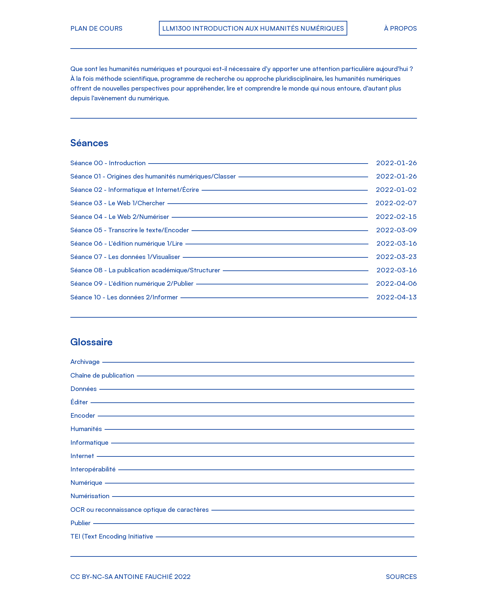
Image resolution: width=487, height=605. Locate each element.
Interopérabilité (93, 469)
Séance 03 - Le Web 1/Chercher (117, 203)
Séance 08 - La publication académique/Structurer (145, 270)
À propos (400, 28)
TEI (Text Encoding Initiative (111, 536)
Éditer (79, 402)
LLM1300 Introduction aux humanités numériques (253, 28)
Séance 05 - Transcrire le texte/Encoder (129, 230)
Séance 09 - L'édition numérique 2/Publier (131, 283)
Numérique (86, 482)
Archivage (85, 361)
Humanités (86, 429)
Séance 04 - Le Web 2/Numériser (119, 216)
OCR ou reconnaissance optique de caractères (139, 509)
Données (83, 388)
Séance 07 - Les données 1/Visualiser (125, 256)
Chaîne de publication (102, 375)
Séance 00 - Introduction (108, 163)
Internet (82, 456)
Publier (80, 523)
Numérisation (89, 496)
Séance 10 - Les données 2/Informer (124, 297)
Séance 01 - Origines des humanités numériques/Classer (153, 176)
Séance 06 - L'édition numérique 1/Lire (126, 243)
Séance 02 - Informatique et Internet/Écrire (134, 189)
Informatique (89, 442)
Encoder (82, 415)
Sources (401, 576)
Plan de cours (96, 28)
